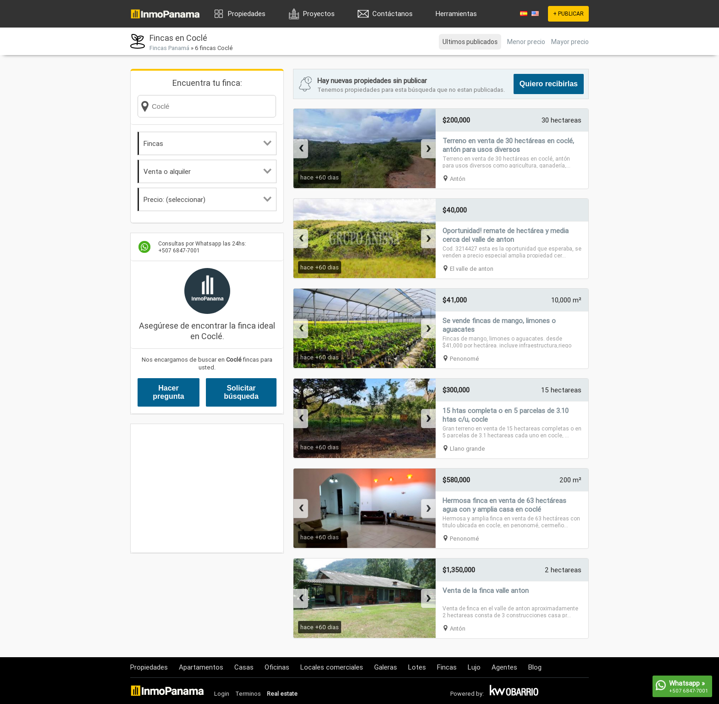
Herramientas (456, 13)
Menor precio (526, 42)
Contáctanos (392, 13)
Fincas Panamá (169, 48)
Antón (457, 179)
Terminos (248, 694)
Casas (244, 667)
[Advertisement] (207, 488)
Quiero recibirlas (549, 84)
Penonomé (464, 359)
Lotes (417, 667)
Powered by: (467, 694)
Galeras (385, 667)
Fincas (207, 143)
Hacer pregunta (168, 392)
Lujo (474, 667)
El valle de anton (471, 269)
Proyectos (319, 13)
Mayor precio (570, 42)
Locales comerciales (331, 667)
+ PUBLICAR (568, 13)
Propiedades (246, 13)
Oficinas (277, 667)
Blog (535, 667)
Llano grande (467, 449)
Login (221, 694)
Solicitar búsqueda (241, 392)
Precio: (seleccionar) (207, 199)
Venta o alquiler (207, 171)
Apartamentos (201, 667)
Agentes (504, 667)
